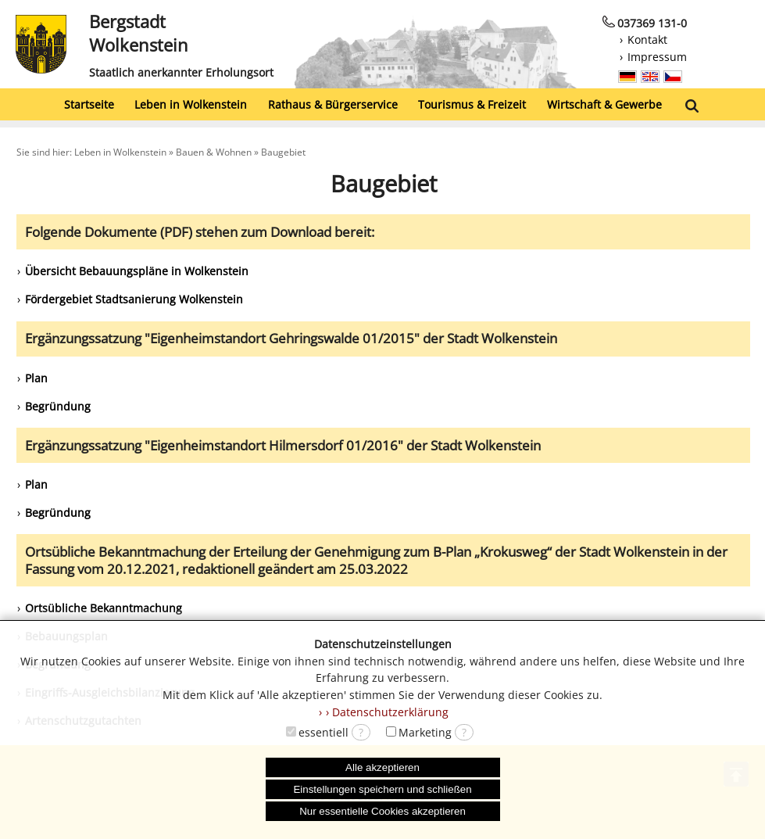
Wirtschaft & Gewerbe (604, 104)
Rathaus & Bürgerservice (333, 104)
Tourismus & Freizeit (472, 104)
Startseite (89, 104)
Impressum (657, 56)
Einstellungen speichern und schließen (382, 789)
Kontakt (647, 39)
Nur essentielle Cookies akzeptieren (382, 811)
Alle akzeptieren (382, 767)
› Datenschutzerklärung (387, 712)
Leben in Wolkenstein (190, 104)
